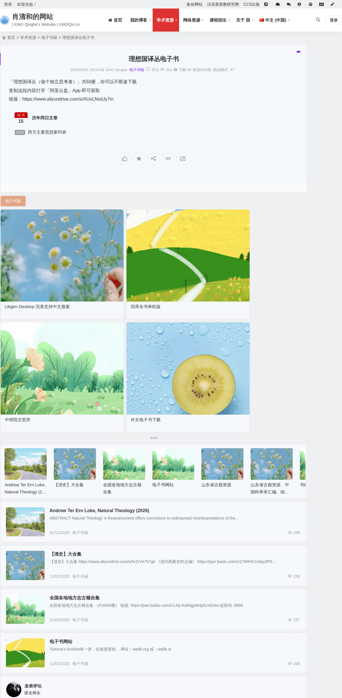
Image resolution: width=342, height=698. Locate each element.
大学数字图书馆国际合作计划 (287, 186)
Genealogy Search (277, 297)
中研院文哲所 (142, 259)
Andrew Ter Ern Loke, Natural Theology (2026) (25, 330)
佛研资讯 (269, 162)
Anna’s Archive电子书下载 (284, 170)
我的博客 (138, 20)
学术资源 (165, 20)
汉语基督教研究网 (223, 4)
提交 (24, 635)
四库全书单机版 (82, 259)
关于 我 (243, 20)
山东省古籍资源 (216, 323)
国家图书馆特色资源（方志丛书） (291, 228)
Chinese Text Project (279, 313)
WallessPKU (272, 264)
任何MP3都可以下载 (279, 236)
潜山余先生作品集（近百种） (287, 219)
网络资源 (191, 20)
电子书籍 (49, 37)
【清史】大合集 (69, 323)
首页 (11, 37)
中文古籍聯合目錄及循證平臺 (287, 195)
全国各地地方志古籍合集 (94, 464)
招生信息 (269, 211)
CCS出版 (251, 4)
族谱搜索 (269, 178)
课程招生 (218, 20)
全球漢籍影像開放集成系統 (285, 203)
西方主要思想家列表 (41, 132)
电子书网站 (163, 323)
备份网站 (194, 4)
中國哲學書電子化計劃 (281, 305)
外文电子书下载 (207, 259)
